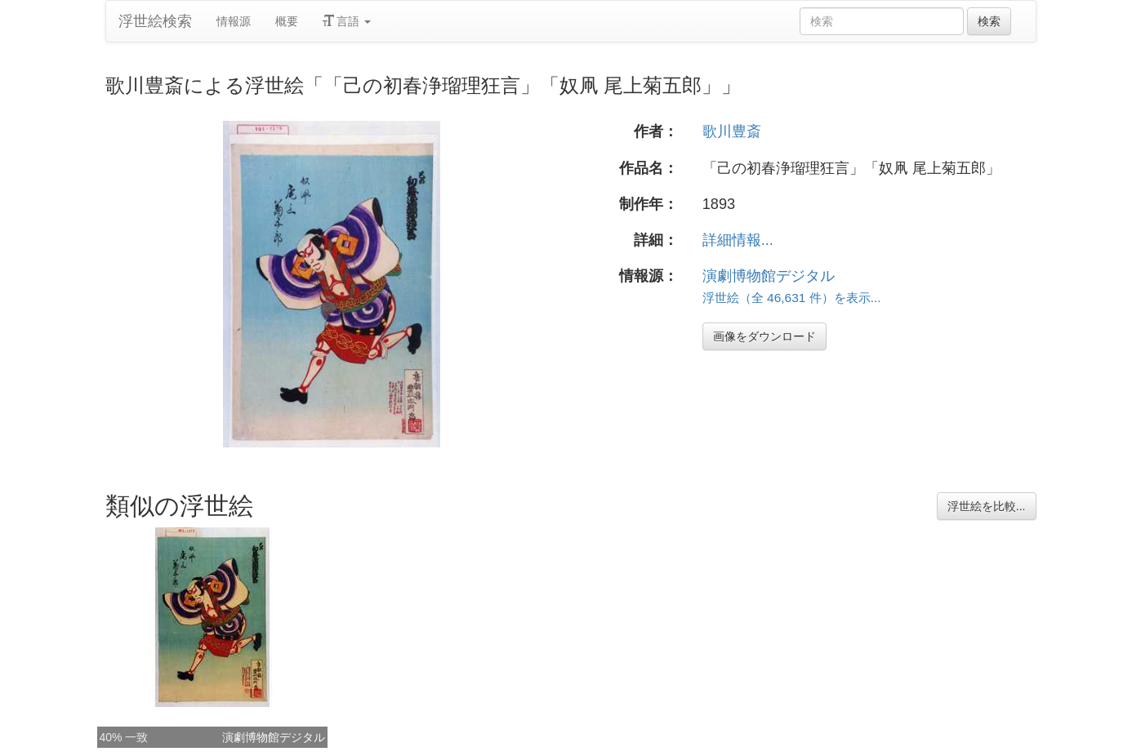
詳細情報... (737, 240)
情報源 (233, 21)
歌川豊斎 (731, 131)
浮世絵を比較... (986, 506)
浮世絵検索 (155, 21)
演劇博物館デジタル (768, 276)
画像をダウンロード (764, 336)
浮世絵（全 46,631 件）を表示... (791, 298)
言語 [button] (347, 21)
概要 (286, 21)
